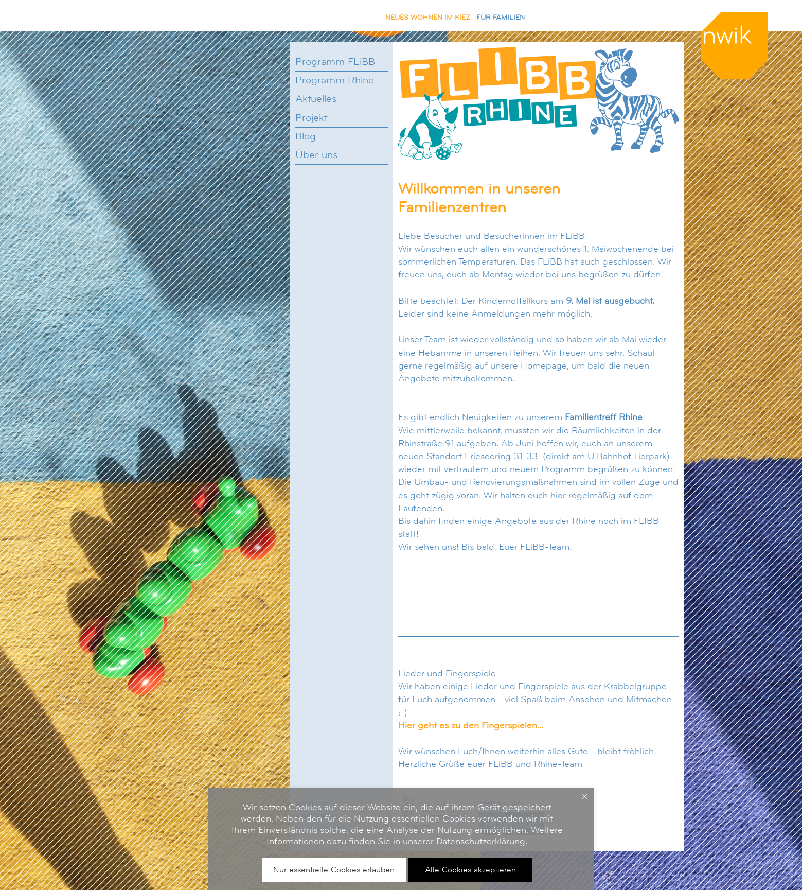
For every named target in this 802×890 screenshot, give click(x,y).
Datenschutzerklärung (480, 841)
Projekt (311, 118)
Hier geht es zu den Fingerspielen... (470, 725)
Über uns (316, 155)
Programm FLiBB (335, 62)
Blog (305, 136)
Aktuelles (315, 99)
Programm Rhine (334, 80)
